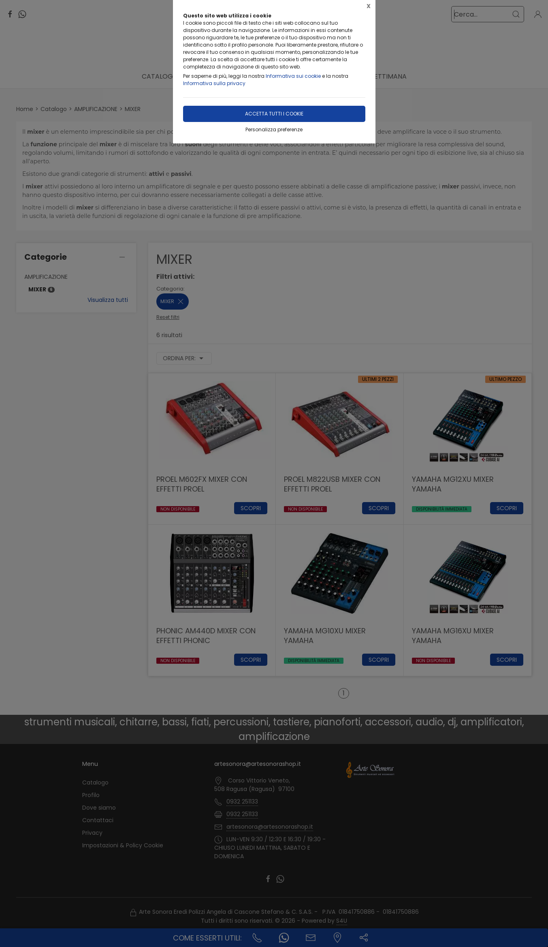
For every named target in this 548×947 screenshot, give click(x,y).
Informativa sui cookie (293, 76)
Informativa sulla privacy (214, 83)
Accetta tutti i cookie (274, 113)
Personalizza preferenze (274, 129)
